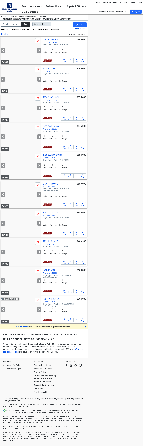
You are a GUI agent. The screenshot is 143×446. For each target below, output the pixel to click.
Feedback (38, 365)
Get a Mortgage (31, 11)
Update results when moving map (99, 15)
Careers (133, 2)
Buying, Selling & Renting (106, 2)
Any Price (15, 29)
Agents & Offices (76, 6)
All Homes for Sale (11, 365)
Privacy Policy (40, 372)
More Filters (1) (51, 29)
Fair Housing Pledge (42, 392)
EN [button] (140, 2)
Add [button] (26, 24)
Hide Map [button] (5, 34)
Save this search (22, 327)
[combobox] (5, 29)
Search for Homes (32, 6)
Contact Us (50, 365)
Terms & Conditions (42, 382)
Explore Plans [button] (65, 412)
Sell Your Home (54, 6)
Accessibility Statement (44, 385)
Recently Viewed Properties (112, 11)
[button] (136, 12)
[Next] (39, 50)
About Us (123, 2)
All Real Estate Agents (12, 369)
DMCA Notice (40, 388)
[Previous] (3, 50)
